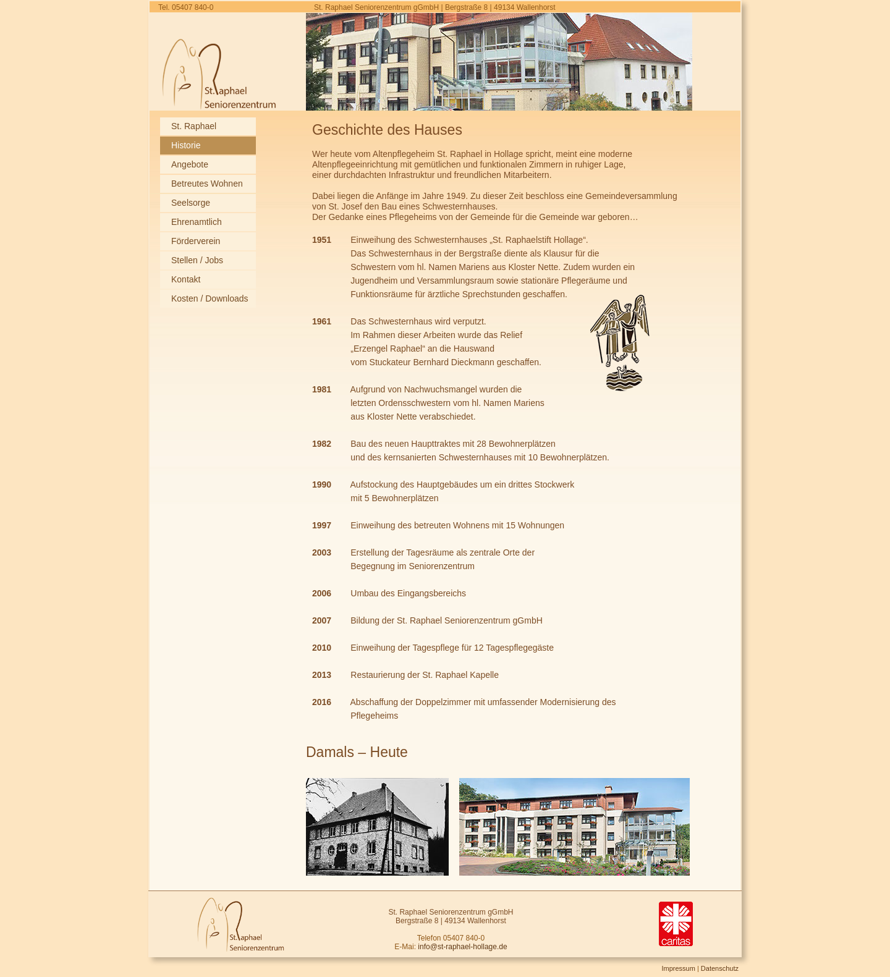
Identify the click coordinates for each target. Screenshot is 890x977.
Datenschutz (720, 968)
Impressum (678, 968)
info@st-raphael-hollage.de (462, 946)
